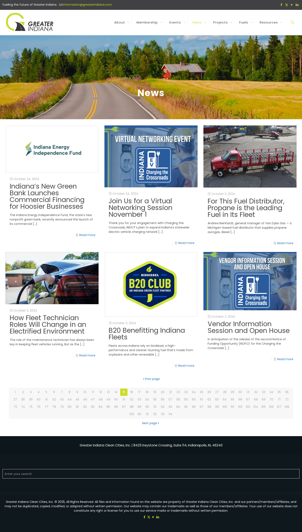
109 (131, 414)
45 (77, 399)
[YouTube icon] (291, 5)
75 (31, 407)
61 (201, 399)
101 (232, 407)
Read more (87, 235)
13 (108, 392)
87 (124, 407)
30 (240, 392)
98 (209, 407)
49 (108, 399)
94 (178, 407)
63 (217, 399)
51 (124, 399)
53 (139, 399)
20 (162, 392)
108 (287, 407)
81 (77, 407)
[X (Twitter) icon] (286, 5)
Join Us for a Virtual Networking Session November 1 (140, 207)
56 (162, 399)
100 (225, 407)
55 (155, 399)
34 (271, 392)
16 (131, 392)
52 (131, 399)
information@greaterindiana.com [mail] (87, 5)
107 (279, 407)
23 (186, 392)
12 (100, 392)
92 (162, 407)
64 (225, 399)
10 (85, 392)
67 (248, 399)
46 (85, 399)
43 (62, 399)
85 (108, 407)
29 (232, 392)
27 (217, 392)
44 (70, 399)
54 (147, 399)
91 (155, 407)
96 (194, 407)
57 (170, 399)
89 (139, 407)
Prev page (151, 379)
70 (271, 399)
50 (116, 399)
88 (132, 407)
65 (232, 399)
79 (62, 407)
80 (70, 407)
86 (116, 407)
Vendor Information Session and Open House (249, 327)
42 (54, 399)
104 (255, 407)
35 (279, 392)
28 (224, 392)
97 (201, 407)
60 (194, 399)
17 (139, 392)
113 (162, 414)
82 (85, 407)
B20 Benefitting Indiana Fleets (147, 334)
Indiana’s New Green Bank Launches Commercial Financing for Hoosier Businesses (47, 196)
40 (38, 399)
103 (248, 407)
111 (147, 414)
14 (116, 392)
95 (186, 407)
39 (31, 399)
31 (248, 392)
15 (124, 392)
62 (209, 399)
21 (170, 392)
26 (209, 392)
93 (170, 407)
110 (139, 414)
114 (170, 414)
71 (279, 399)
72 (287, 399)
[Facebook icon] (281, 5)
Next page (151, 423)
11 (93, 392)
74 (23, 407)
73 (15, 407)
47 (93, 399)
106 (271, 407)
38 (23, 399)
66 (240, 399)
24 (194, 392)
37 (15, 399)
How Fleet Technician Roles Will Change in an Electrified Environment (48, 324)
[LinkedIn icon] (297, 5)
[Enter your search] (151, 474)
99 (217, 407)
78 (54, 407)
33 (263, 392)
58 (178, 399)
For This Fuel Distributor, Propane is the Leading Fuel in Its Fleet (246, 207)
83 (93, 407)
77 (46, 407)
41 (46, 399)
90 (147, 407)
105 (263, 407)
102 (240, 407)
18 (147, 392)
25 (201, 392)
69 (264, 399)
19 (155, 392)
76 (38, 407)
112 (155, 414)
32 (256, 392)
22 (178, 392)
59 (186, 399)
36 (287, 392)
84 (101, 407)
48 (101, 399)
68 (256, 399)
